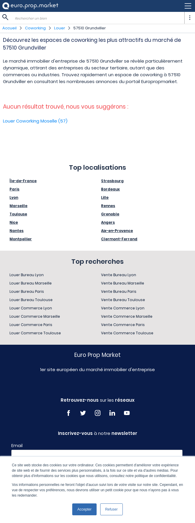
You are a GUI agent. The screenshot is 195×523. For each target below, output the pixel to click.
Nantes (16, 230)
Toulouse (18, 214)
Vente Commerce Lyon (122, 308)
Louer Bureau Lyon (27, 274)
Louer (59, 28)
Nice (14, 222)
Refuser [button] (111, 509)
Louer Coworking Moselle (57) (35, 121)
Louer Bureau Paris (27, 291)
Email (17, 446)
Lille (104, 197)
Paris (14, 189)
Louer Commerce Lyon (31, 308)
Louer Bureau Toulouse (31, 299)
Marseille (18, 205)
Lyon (14, 197)
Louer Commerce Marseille (35, 316)
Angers (108, 222)
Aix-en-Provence (117, 230)
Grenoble (110, 214)
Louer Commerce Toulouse (35, 333)
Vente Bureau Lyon (118, 274)
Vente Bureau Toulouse (123, 299)
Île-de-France (23, 180)
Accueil (9, 28)
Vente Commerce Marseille (126, 316)
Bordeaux (110, 189)
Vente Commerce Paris (123, 324)
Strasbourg (112, 180)
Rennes (108, 205)
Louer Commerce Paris (31, 324)
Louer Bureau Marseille (31, 283)
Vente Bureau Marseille (122, 283)
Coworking (35, 28)
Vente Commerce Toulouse (127, 333)
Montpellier (21, 238)
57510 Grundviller (89, 28)
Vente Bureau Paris (118, 291)
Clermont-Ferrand (119, 238)
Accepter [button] (84, 509)
